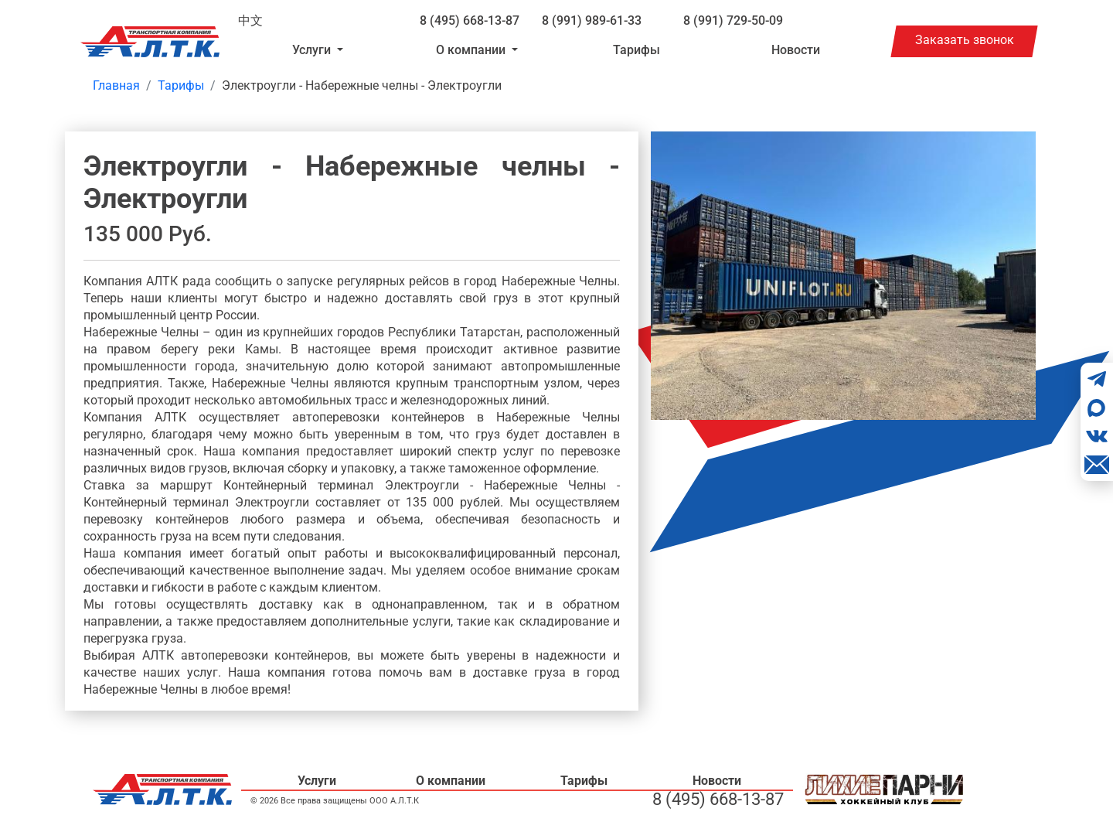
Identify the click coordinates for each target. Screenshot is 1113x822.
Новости (795, 50)
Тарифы (636, 50)
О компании (450, 780)
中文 (250, 20)
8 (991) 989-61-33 (592, 20)
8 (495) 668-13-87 (469, 20)
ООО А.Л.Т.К (394, 801)
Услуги (317, 780)
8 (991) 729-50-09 (733, 20)
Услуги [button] (313, 50)
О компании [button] (472, 50)
